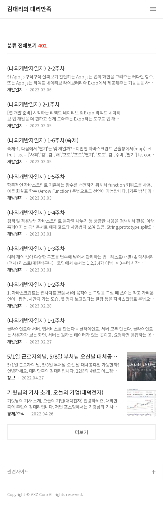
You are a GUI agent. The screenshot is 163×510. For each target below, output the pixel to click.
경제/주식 (16, 413)
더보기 (81, 432)
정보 (11, 377)
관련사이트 (18, 471)
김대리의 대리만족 (29, 9)
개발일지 (15, 89)
